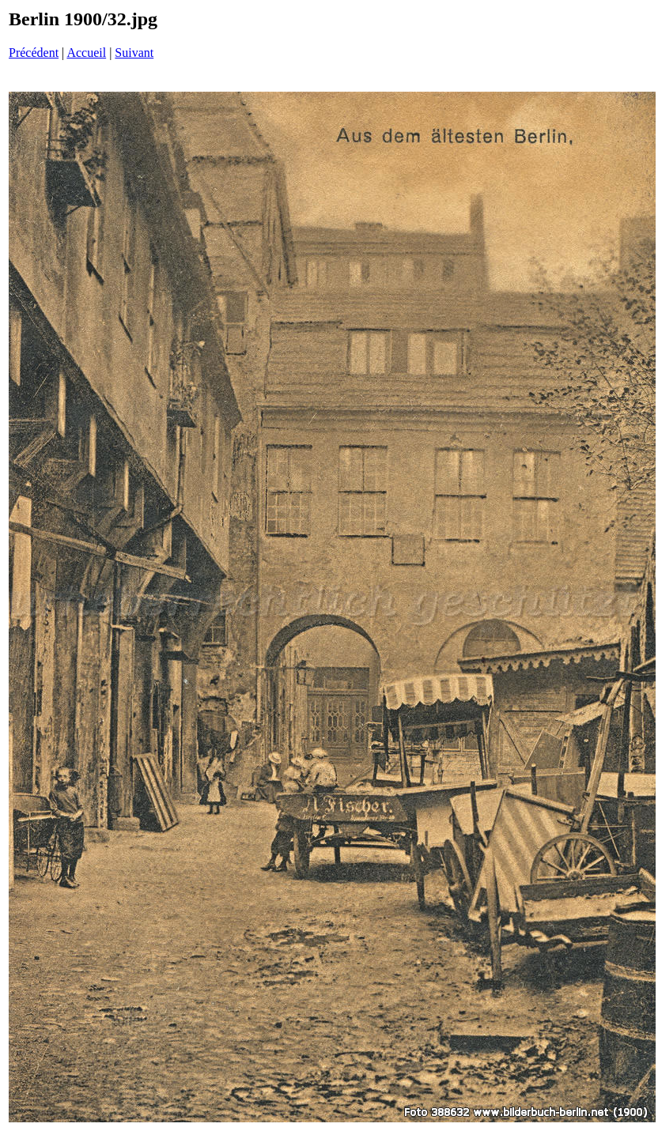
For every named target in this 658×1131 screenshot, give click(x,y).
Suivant (134, 52)
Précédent (34, 52)
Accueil (86, 52)
